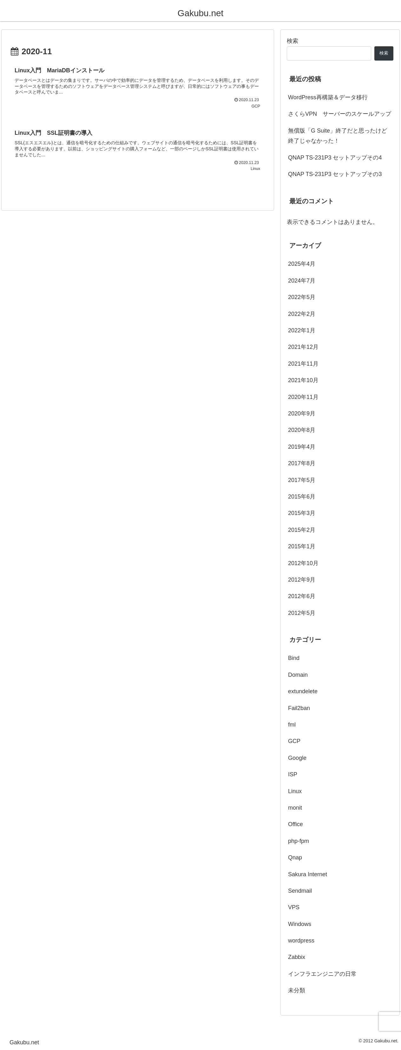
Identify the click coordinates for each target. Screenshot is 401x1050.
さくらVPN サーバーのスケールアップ (339, 114)
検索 (292, 41)
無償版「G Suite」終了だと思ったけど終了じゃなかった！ (337, 135)
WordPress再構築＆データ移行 (328, 97)
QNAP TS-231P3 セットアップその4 (335, 157)
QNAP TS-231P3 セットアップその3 (335, 174)
